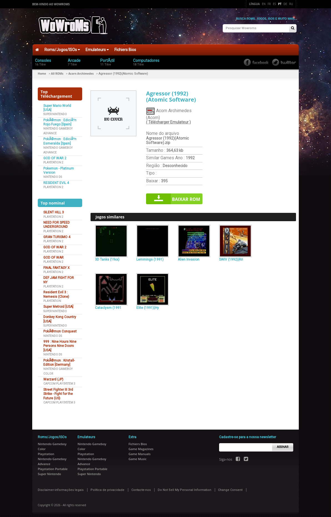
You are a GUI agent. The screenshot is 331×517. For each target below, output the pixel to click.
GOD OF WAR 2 (54, 156)
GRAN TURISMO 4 (56, 235)
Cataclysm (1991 (108, 305)
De (285, 4)
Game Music (138, 456)
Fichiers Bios (125, 47)
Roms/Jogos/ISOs (62, 47)
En (263, 4)
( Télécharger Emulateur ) (168, 120)
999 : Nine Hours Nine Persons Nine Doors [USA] (59, 343)
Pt (279, 4)
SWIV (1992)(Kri (231, 257)
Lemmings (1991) (150, 257)
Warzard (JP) (53, 377)
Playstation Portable (52, 466)
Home (42, 71)
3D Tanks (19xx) (107, 257)
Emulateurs (97, 47)
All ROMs (57, 71)
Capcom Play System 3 (59, 381)
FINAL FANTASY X (56, 265)
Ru (291, 4)
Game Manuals (140, 451)
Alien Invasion (188, 257)
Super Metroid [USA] (58, 304)
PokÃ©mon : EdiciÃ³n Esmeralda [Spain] (59, 139)
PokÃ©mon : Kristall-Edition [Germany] (59, 360)
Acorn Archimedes (81, 71)
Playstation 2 (53, 160)
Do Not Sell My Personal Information (184, 487)
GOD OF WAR (53, 255)
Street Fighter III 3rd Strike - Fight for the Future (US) (58, 391)
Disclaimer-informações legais (61, 487)
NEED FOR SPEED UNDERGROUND (56, 222)
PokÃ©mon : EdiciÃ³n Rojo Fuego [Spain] (59, 120)
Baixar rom (186, 197)
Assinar (282, 444)
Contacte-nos (141, 487)
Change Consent (230, 487)
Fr (269, 4)
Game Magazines (141, 446)
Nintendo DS (52, 174)
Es (274, 4)
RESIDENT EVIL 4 (56, 181)
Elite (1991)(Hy (147, 305)
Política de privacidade (107, 487)
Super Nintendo (55, 112)
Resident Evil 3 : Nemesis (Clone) (56, 292)
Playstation (52, 298)
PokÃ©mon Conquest (60, 329)
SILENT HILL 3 (53, 210)
